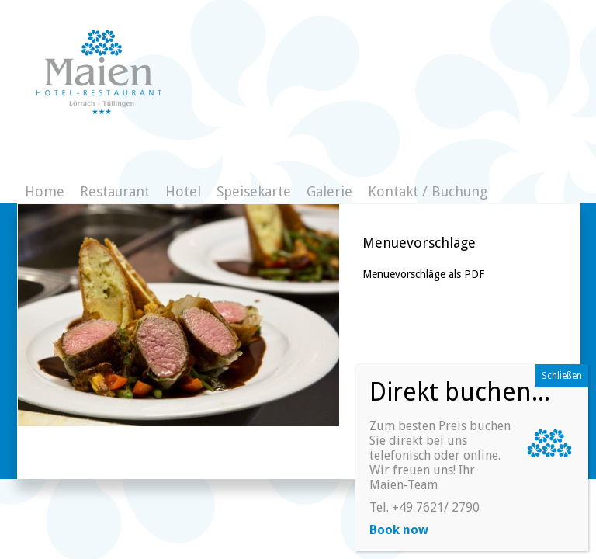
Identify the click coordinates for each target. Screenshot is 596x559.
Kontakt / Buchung (427, 191)
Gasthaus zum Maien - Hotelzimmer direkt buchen (98, 72)
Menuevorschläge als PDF (423, 274)
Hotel (183, 191)
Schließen (562, 375)
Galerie (329, 191)
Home (44, 191)
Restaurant (115, 191)
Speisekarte (254, 191)
